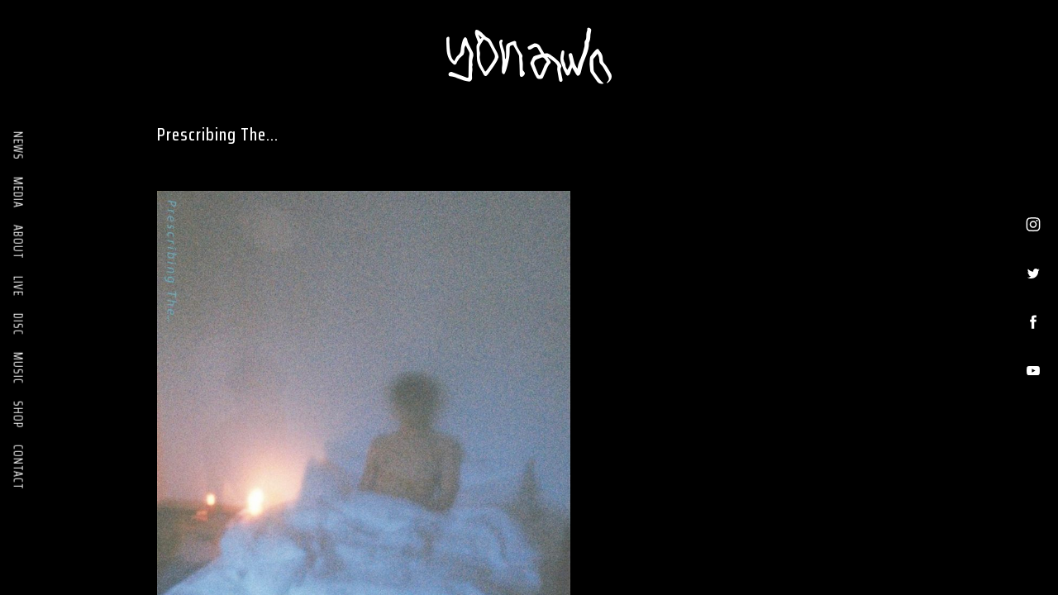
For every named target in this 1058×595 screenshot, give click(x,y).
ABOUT (18, 242)
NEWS (18, 145)
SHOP (18, 414)
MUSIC (18, 368)
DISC (18, 324)
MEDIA (18, 192)
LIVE (18, 286)
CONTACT (18, 467)
